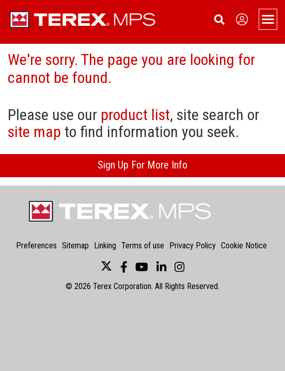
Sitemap (75, 245)
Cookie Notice (244, 245)
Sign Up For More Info (142, 165)
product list (135, 115)
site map (34, 132)
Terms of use (142, 245)
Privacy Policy (192, 245)
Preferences (36, 245)
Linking (105, 245)
